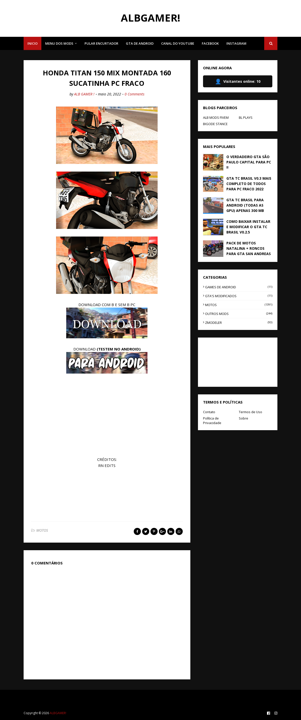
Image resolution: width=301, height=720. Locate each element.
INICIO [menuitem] (32, 43)
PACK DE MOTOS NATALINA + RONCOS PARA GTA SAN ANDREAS (248, 248)
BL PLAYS (246, 117)
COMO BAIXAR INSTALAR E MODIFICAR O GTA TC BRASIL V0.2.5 (248, 227)
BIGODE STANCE (215, 124)
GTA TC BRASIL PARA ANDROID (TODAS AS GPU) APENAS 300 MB (245, 205)
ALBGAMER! (150, 18)
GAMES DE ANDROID (238, 287)
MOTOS (42, 530)
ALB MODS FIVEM (216, 117)
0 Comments (134, 94)
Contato (209, 412)
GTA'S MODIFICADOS (238, 296)
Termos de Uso (250, 412)
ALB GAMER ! (84, 94)
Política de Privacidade (212, 420)
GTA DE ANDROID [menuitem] (140, 43)
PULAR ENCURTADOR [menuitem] (101, 43)
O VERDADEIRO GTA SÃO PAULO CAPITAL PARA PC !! (248, 162)
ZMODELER (238, 322)
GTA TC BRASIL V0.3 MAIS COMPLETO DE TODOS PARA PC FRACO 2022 (248, 183)
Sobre (243, 418)
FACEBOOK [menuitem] (210, 43)
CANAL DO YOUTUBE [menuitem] (177, 43)
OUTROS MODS (238, 313)
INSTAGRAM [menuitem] (236, 43)
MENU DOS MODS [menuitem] (59, 43)
